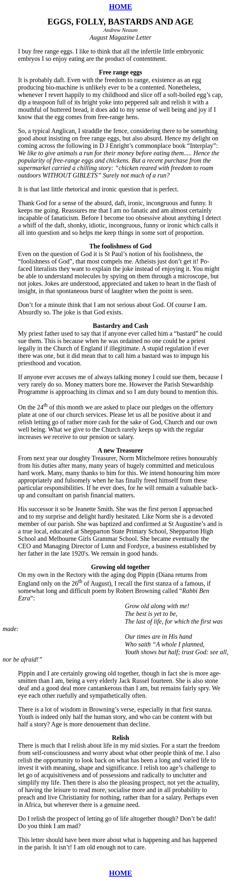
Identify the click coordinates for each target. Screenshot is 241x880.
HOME (120, 7)
